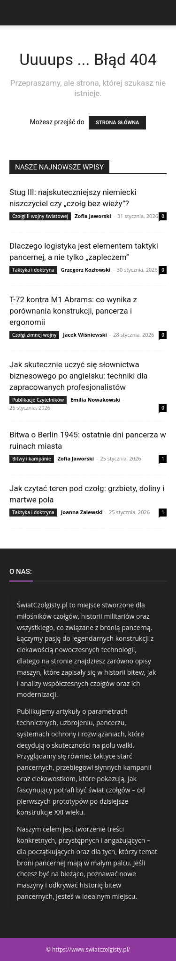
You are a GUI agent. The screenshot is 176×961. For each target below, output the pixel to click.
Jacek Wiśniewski (85, 334)
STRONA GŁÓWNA (117, 123)
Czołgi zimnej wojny (34, 334)
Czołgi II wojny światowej (40, 216)
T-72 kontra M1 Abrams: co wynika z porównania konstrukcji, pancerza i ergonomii (73, 311)
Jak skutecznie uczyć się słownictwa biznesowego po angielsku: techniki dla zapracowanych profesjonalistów (78, 376)
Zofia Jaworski (93, 215)
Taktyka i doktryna (33, 269)
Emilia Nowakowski (95, 399)
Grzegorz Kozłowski (86, 269)
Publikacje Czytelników (38, 399)
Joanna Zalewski (82, 512)
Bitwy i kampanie (31, 458)
